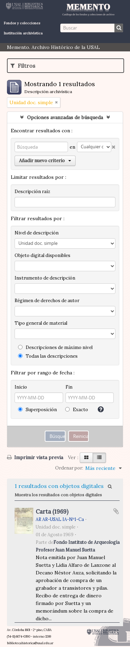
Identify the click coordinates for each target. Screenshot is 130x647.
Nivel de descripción (37, 233)
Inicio (21, 387)
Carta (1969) (52, 511)
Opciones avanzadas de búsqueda (65, 117)
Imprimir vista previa (35, 457)
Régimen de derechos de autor (47, 301)
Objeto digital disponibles (42, 255)
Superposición (37, 410)
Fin (69, 387)
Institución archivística (23, 33)
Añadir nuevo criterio (45, 161)
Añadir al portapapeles (116, 511)
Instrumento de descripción (45, 278)
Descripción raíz (32, 191)
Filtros (22, 65)
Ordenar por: (69, 468)
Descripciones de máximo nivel (55, 347)
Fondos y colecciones (22, 23)
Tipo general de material (41, 323)
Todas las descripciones (48, 356)
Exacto (76, 410)
